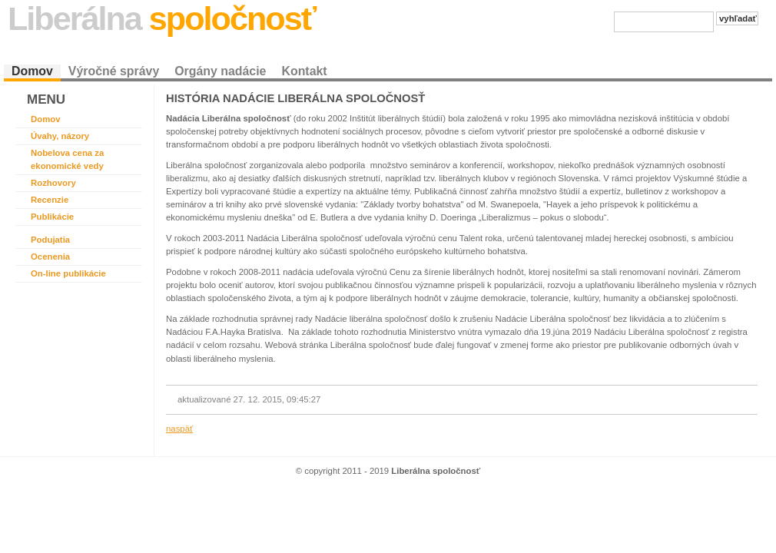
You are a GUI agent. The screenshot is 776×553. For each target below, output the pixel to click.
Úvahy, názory (60, 136)
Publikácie (52, 216)
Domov (32, 71)
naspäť (179, 428)
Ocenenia (50, 256)
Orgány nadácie (220, 71)
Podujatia (50, 239)
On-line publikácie (68, 273)
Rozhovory (53, 182)
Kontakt (304, 71)
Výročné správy (113, 71)
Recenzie (49, 199)
